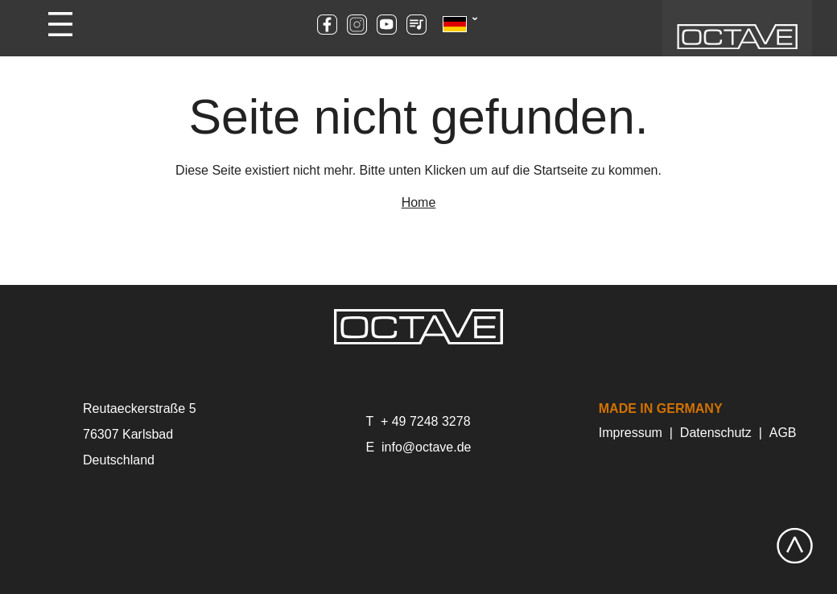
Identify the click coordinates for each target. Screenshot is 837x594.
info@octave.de (426, 447)
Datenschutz (716, 432)
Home (419, 202)
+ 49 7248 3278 (426, 421)
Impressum (630, 432)
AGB (783, 432)
